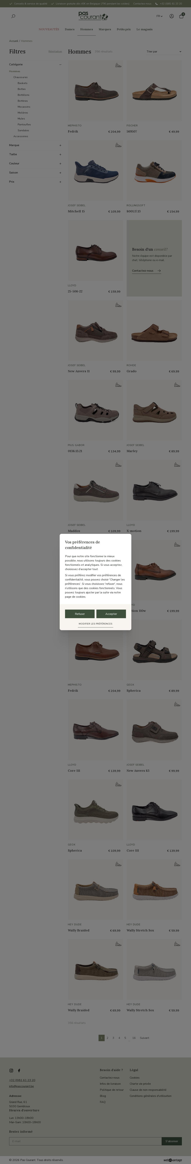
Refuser (80, 614)
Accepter (111, 614)
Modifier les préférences (95, 623)
